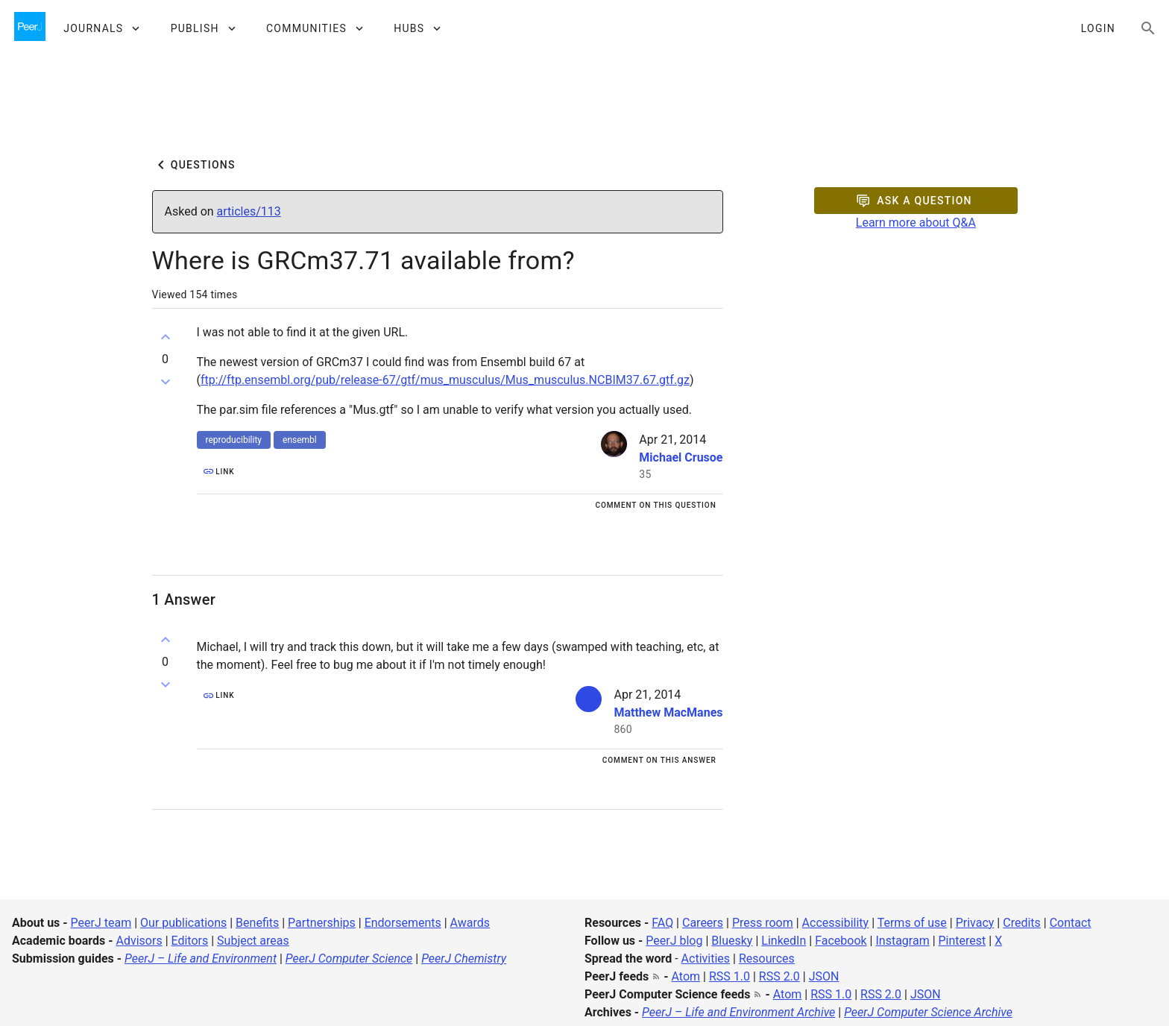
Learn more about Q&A (916, 222)
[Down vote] (165, 381)
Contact (1070, 923)
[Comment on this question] (655, 504)
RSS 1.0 (729, 976)
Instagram (902, 941)
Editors (190, 941)
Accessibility (835, 923)
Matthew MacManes (668, 712)
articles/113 (249, 211)
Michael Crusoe (680, 457)
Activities (705, 958)
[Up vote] (165, 337)
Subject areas (253, 941)
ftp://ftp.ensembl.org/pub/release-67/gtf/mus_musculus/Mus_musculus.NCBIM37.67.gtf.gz (445, 380)
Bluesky (731, 941)
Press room (762, 923)
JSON (824, 976)
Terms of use (912, 923)
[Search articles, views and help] (1148, 28)
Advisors (139, 941)
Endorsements (403, 923)
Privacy (975, 923)
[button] (101, 28)
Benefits (257, 923)
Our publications (183, 923)
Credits (1022, 923)
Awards (470, 923)
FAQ (662, 923)
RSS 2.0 (779, 976)
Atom (686, 976)
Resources (767, 958)
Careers (702, 923)
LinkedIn (783, 941)
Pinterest (962, 941)
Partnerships (322, 923)
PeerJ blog (674, 941)
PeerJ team (101, 923)
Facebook (840, 941)
